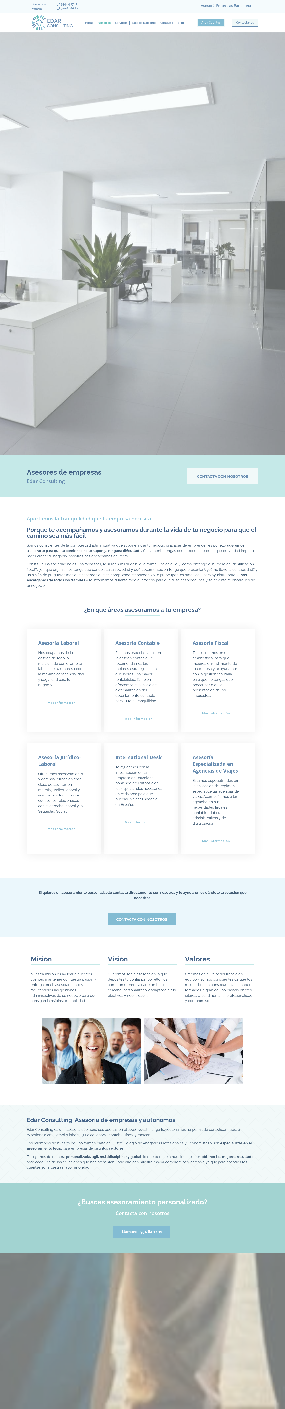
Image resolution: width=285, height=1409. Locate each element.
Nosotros (104, 23)
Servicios (121, 23)
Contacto (166, 23)
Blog (180, 23)
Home (89, 23)
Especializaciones (144, 23)
